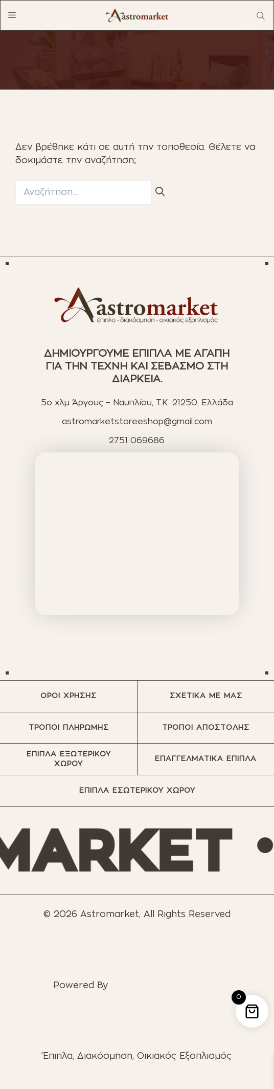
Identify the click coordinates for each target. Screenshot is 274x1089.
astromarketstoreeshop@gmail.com (137, 422)
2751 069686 (137, 441)
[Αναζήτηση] (160, 192)
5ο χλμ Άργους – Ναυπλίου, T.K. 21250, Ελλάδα (137, 403)
